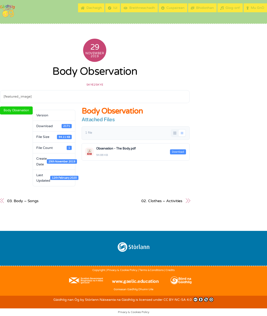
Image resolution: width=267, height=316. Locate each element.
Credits (170, 270)
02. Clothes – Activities (161, 201)
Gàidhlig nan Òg (66, 300)
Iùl (112, 8)
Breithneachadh (139, 8)
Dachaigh (91, 8)
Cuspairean (173, 8)
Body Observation (94, 71)
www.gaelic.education (135, 281)
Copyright (98, 270)
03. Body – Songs (23, 201)
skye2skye (94, 84)
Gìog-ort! (230, 8)
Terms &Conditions (151, 270)
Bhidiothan (202, 8)
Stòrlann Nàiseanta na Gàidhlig (110, 300)
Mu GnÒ (255, 8)
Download (178, 151)
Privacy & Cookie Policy (122, 270)
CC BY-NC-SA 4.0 (188, 299)
